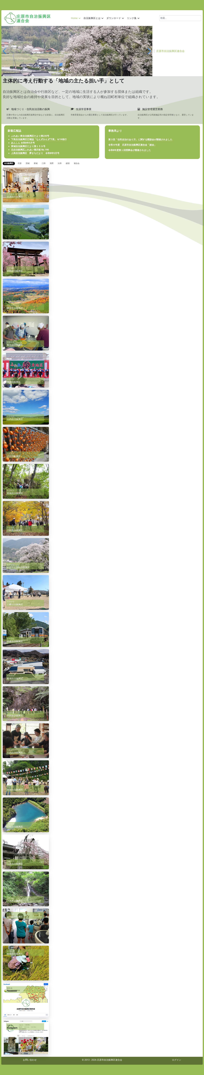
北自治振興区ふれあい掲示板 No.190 (30, 150)
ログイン (176, 1060)
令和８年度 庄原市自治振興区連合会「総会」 (132, 145)
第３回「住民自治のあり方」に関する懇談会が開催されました (140, 139)
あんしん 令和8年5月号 (23, 143)
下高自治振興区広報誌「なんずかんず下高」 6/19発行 (39, 139)
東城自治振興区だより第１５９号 (28, 146)
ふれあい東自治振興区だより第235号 (30, 136)
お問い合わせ (30, 1060)
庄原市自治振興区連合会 (170, 51)
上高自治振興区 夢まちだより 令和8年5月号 (35, 153)
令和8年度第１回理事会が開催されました (129, 150)
